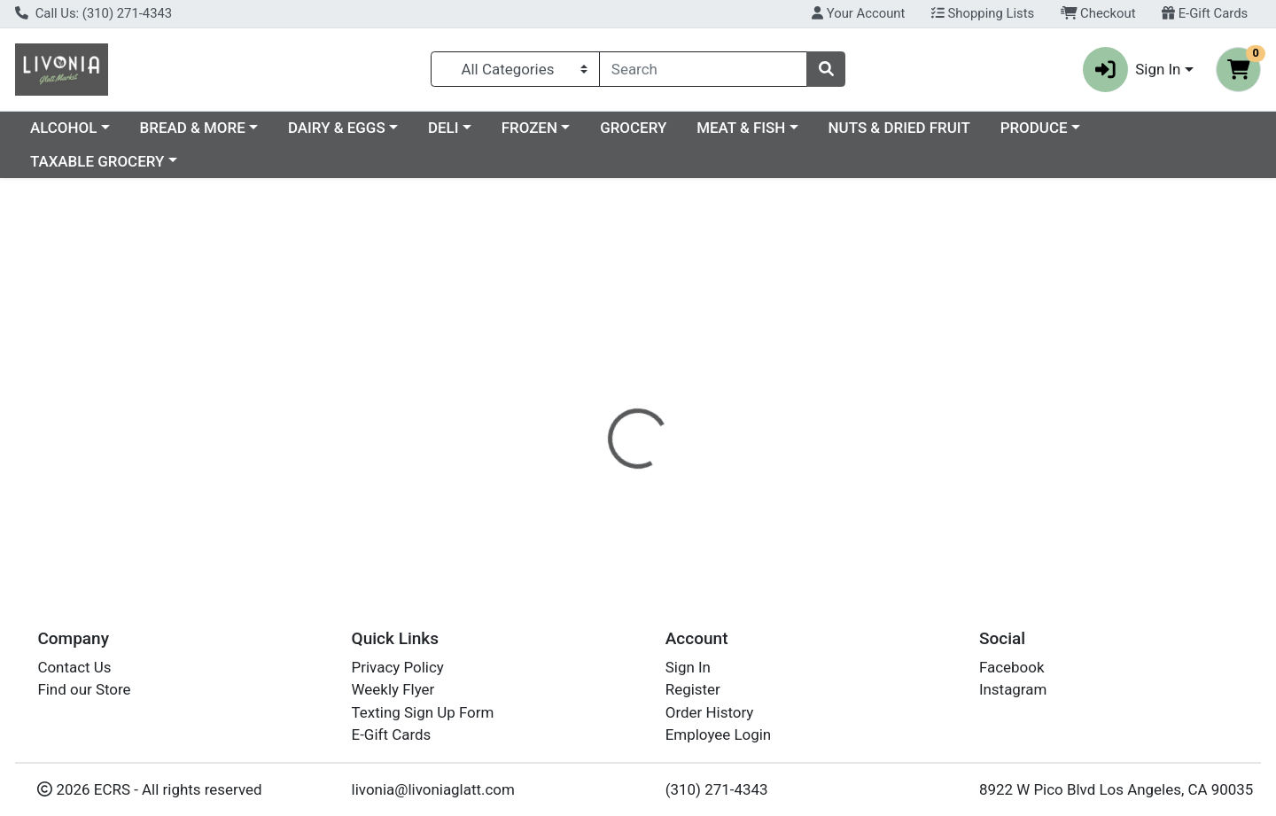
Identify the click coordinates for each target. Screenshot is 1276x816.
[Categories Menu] (515, 69)
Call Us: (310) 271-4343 (93, 13)
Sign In (688, 667)
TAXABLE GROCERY (97, 161)
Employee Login (718, 734)
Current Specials (85, 127)
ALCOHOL (216, 127)
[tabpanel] (904, 463)
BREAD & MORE (346, 127)
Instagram (1012, 689)
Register (692, 689)
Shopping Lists (982, 13)
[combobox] (703, 69)
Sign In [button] (1132, 69)
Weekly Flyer (393, 689)
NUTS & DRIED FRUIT (1053, 127)
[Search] (703, 69)
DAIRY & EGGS (490, 127)
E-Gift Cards (1205, 13)
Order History (709, 712)
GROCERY (786, 127)
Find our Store (83, 689)
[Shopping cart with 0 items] (1238, 69)
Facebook (1012, 667)
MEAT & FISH (894, 127)
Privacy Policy (398, 667)
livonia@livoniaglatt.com (433, 789)
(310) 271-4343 (716, 789)
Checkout (1098, 13)
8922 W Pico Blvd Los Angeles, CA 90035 (1116, 789)
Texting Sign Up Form (423, 712)
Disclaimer (665, 385)
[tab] (581, 385)
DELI (596, 127)
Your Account (858, 13)
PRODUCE (1187, 127)
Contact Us (74, 667)
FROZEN (683, 127)
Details (581, 385)
